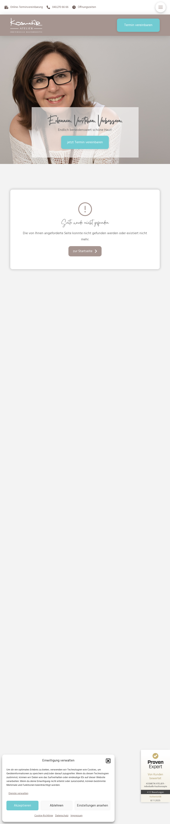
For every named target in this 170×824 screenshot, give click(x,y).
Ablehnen (56, 805)
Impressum (77, 816)
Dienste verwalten (18, 793)
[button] (108, 761)
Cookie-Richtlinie (43, 816)
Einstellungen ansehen (92, 805)
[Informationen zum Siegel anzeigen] (155, 798)
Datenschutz (61, 816)
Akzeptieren (22, 805)
